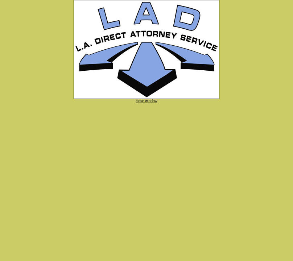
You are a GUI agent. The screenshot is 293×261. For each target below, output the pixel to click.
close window (146, 101)
